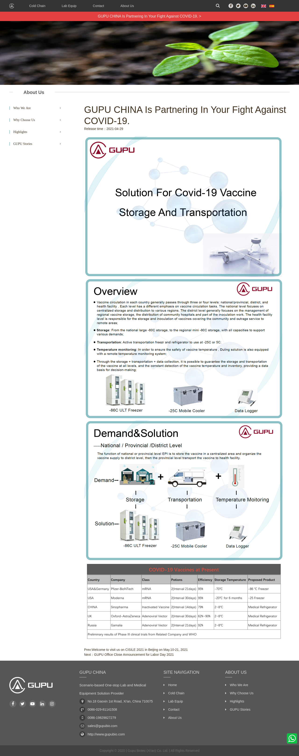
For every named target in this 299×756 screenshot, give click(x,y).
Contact (98, 6)
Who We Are (22, 108)
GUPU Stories (22, 143)
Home (172, 685)
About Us (127, 6)
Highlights (20, 131)
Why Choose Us (24, 120)
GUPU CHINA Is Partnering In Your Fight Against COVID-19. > (149, 16)
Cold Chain (37, 6)
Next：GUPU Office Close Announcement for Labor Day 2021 (129, 654)
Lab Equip (69, 6)
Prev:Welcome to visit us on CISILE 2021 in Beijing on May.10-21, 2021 (136, 650)
